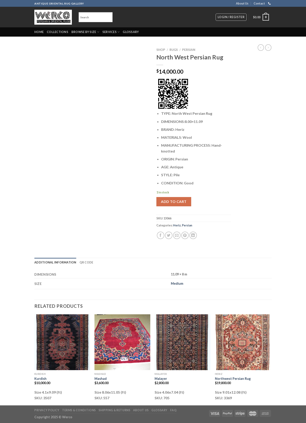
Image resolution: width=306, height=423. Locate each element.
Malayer (161, 379)
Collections (57, 32)
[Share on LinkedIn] (193, 235)
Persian (188, 50)
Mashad (100, 379)
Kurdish (40, 379)
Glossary (131, 32)
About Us (242, 3)
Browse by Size (85, 32)
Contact (259, 3)
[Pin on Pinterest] (185, 235)
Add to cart (173, 201)
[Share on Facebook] (160, 235)
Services (111, 32)
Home (39, 32)
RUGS (173, 50)
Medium (177, 283)
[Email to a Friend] (177, 235)
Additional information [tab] (55, 262)
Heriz (177, 225)
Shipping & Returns (114, 410)
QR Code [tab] (86, 262)
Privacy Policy (46, 410)
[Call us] (269, 3)
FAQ (173, 410)
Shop (160, 50)
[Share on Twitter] (168, 235)
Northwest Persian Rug (233, 379)
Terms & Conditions (79, 410)
